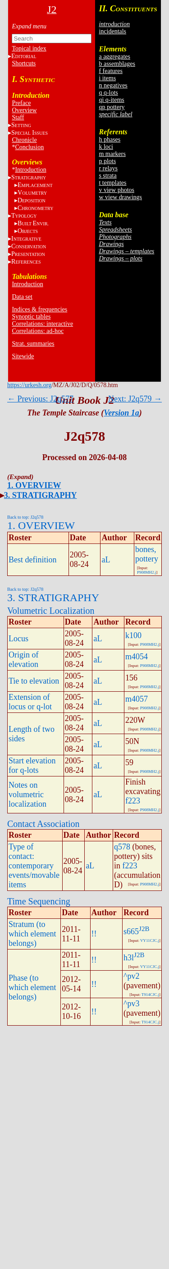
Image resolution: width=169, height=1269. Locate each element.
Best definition (33, 559)
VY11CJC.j (149, 940)
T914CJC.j (150, 994)
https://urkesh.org (29, 385)
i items (107, 78)
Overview (24, 110)
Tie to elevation (34, 680)
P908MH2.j (146, 572)
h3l (128, 957)
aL (105, 559)
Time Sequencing (38, 901)
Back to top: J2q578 (25, 517)
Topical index (29, 48)
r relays (108, 168)
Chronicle (24, 140)
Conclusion (29, 147)
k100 (133, 635)
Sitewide (23, 356)
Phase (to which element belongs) (32, 987)
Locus (18, 638)
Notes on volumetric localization (27, 794)
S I (29, 132)
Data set (22, 296)
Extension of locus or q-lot (30, 702)
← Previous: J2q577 (40, 398)
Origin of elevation (24, 659)
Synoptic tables (31, 316)
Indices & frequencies (39, 309)
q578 (122, 846)
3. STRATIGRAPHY (40, 495)
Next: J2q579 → (135, 398)
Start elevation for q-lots (32, 765)
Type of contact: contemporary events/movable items (34, 865)
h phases (109, 139)
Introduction (30, 169)
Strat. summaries (33, 343)
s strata (107, 175)
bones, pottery (146, 554)
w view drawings (120, 197)
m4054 (136, 656)
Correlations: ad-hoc (38, 331)
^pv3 (131, 1003)
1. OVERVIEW (34, 485)
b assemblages (117, 63)
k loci (106, 146)
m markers (112, 154)
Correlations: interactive (42, 323)
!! (94, 933)
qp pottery (111, 107)
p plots (107, 161)
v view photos (116, 190)
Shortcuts (24, 63)
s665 (131, 931)
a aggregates (114, 56)
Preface (21, 103)
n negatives (113, 85)
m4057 (136, 698)
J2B (144, 928)
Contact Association (43, 824)
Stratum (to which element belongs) (32, 934)
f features (110, 71)
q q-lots (108, 92)
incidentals (112, 31)
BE (33, 223)
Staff (18, 117)
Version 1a (121, 412)
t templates (112, 182)
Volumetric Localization (50, 611)
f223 (132, 800)
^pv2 (131, 976)
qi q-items (111, 99)
